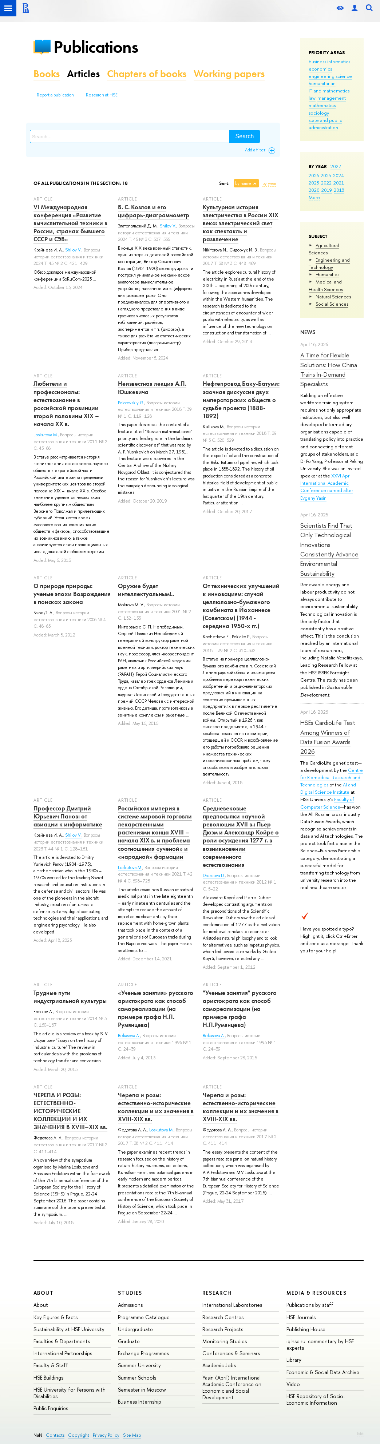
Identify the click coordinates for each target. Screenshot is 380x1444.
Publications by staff (309, 1304)
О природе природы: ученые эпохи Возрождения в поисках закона (72, 594)
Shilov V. (73, 250)
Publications (96, 47)
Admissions (130, 1304)
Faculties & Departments (61, 1341)
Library (293, 1359)
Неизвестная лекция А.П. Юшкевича (152, 388)
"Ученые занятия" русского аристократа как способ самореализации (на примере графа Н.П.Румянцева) (240, 1009)
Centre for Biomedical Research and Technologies (331, 777)
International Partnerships (62, 1353)
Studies (130, 1292)
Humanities (327, 274)
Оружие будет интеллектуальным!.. (146, 590)
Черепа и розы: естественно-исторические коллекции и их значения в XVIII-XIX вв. (156, 1107)
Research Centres (223, 1317)
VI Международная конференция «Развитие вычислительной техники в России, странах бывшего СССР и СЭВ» (70, 223)
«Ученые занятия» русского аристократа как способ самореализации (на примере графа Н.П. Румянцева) (155, 1009)
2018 (339, 190)
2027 (335, 166)
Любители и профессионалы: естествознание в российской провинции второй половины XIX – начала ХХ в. (66, 404)
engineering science (330, 76)
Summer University (139, 1365)
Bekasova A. (129, 1036)
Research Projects (222, 1329)
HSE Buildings (48, 1377)
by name (243, 183)
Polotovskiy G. (131, 403)
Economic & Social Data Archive (322, 1372)
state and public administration (325, 124)
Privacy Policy (106, 1435)
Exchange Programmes (143, 1353)
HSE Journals (301, 1317)
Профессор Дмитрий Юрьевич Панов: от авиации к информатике (67, 816)
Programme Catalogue (144, 1317)
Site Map (132, 1435)
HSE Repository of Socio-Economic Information (315, 1399)
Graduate (129, 1341)
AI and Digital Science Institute (328, 788)
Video (293, 1384)
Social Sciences (332, 304)
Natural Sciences (333, 296)
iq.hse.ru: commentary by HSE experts (320, 1344)
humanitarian (322, 83)
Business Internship (139, 1401)
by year (269, 183)
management (331, 98)
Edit (360, 1433)
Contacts (55, 1435)
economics (320, 69)
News (308, 332)
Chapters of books (146, 73)
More (314, 197)
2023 (314, 182)
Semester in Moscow (142, 1389)
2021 (338, 182)
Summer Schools (137, 1377)
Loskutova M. (45, 435)
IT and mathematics (329, 90)
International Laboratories (232, 1304)
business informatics (329, 61)
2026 (314, 175)
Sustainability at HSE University (68, 1329)
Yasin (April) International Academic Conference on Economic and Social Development (231, 1387)
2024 (338, 175)
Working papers (229, 73)
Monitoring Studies (224, 1341)
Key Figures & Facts (55, 1317)
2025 (326, 175)
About (43, 1292)
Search (244, 136)
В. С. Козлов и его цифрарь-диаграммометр (153, 211)
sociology (319, 113)
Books (46, 73)
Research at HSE (102, 95)
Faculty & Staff (50, 1365)
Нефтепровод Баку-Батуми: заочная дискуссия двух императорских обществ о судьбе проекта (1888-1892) (241, 400)
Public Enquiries (50, 1408)
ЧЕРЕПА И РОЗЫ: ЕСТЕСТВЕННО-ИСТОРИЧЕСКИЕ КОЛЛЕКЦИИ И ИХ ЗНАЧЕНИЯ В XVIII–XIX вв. (70, 1111)
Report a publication (55, 95)
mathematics (322, 105)
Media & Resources (316, 1292)
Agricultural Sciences (324, 249)
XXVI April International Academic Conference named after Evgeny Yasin (326, 486)
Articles (83, 73)
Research (217, 1292)
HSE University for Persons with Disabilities (69, 1393)
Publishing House (305, 1329)
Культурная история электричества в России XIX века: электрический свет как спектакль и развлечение (240, 223)
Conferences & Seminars (231, 1353)
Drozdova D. (214, 875)
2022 (326, 182)
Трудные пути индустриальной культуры (70, 997)
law (312, 98)
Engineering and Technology (329, 263)
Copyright (78, 1435)
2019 (326, 190)
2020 (314, 190)
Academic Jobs (219, 1365)
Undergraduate (135, 1329)
